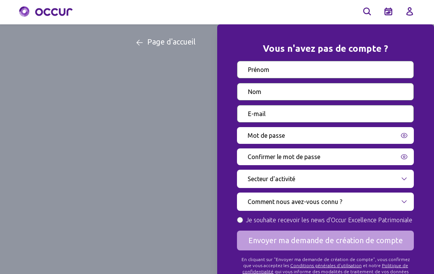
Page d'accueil (165, 42)
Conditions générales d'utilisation (326, 265)
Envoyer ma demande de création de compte (325, 240)
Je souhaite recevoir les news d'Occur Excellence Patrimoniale (329, 220)
